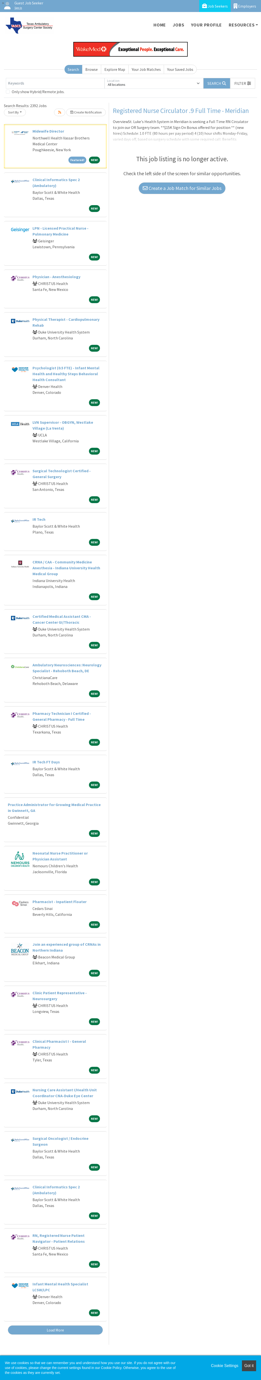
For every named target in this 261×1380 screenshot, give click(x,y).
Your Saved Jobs (180, 69)
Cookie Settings (224, 1366)
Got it (249, 1366)
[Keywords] (55, 83)
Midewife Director (48, 131)
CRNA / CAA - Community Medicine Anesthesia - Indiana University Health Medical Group (66, 567)
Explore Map (114, 69)
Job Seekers (215, 6)
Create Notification (86, 112)
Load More (55, 1330)
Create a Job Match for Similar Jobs (182, 188)
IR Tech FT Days (46, 761)
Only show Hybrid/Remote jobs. (38, 91)
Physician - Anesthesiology (56, 276)
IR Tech (39, 519)
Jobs (178, 25)
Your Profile (206, 25)
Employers (245, 6)
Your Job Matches (146, 69)
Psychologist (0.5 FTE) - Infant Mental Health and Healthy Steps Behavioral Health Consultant (66, 373)
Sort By (13, 112)
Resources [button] (241, 25)
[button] (242, 83)
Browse (91, 69)
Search (73, 69)
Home (159, 25)
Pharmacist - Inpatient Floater (60, 901)
